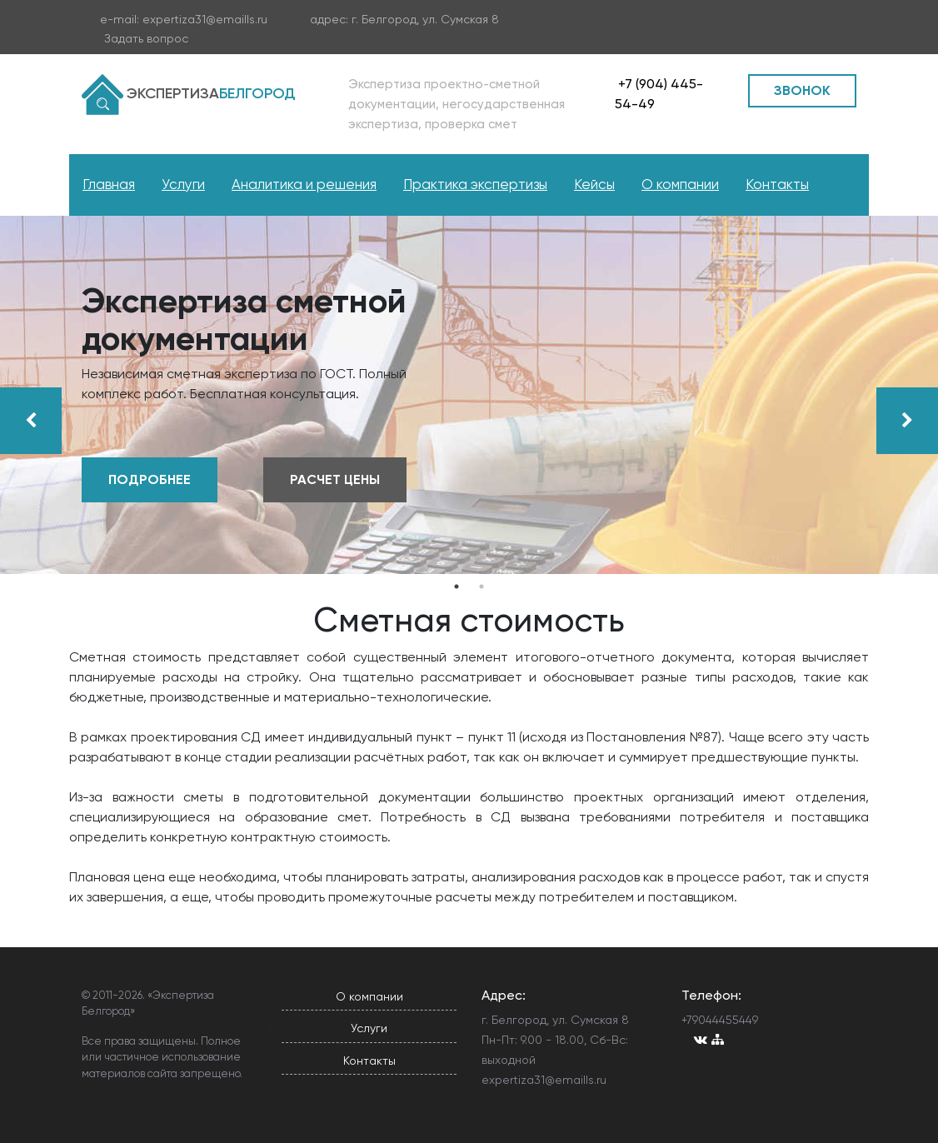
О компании (680, 184)
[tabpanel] (469, 395)
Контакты (777, 184)
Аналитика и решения (304, 184)
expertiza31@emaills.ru (204, 19)
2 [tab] (481, 586)
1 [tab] (456, 586)
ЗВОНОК (802, 90)
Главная (108, 184)
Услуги (183, 184)
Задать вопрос (146, 38)
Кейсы (594, 184)
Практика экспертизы (475, 184)
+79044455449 (719, 1019)
